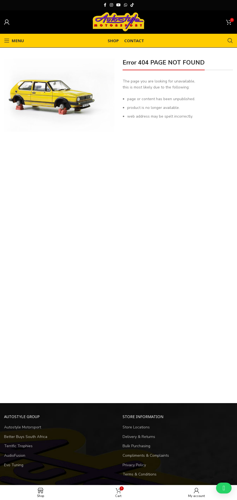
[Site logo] (118, 21)
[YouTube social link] (118, 5)
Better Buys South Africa (25, 436)
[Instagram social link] (111, 5)
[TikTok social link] (132, 5)
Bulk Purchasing (136, 446)
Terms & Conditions (140, 474)
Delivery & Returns (139, 436)
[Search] (230, 40)
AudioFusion (14, 455)
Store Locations (136, 427)
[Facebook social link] (105, 5)
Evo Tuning (13, 465)
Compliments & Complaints (146, 455)
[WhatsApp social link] (125, 5)
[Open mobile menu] (14, 40)
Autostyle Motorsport (22, 427)
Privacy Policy (134, 465)
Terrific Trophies (18, 446)
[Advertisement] (118, 348)
